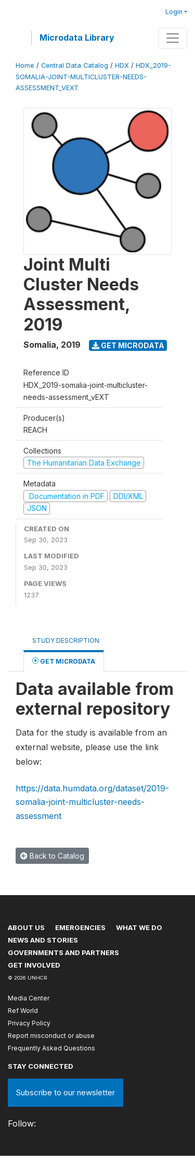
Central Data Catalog (74, 65)
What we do (139, 927)
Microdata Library (77, 37)
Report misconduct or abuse (51, 1036)
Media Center (28, 998)
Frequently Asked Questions (51, 1048)
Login (174, 12)
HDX (122, 65)
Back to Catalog (52, 855)
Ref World (23, 1011)
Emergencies (80, 927)
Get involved (34, 965)
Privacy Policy (29, 1023)
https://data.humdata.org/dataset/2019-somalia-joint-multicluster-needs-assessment (92, 802)
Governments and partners (63, 952)
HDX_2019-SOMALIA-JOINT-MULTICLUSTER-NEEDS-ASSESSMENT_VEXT (93, 76)
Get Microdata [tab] (63, 660)
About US (26, 927)
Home (25, 65)
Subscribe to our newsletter (65, 1092)
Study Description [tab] (65, 640)
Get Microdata (128, 345)
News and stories (43, 940)
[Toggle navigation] (172, 38)
